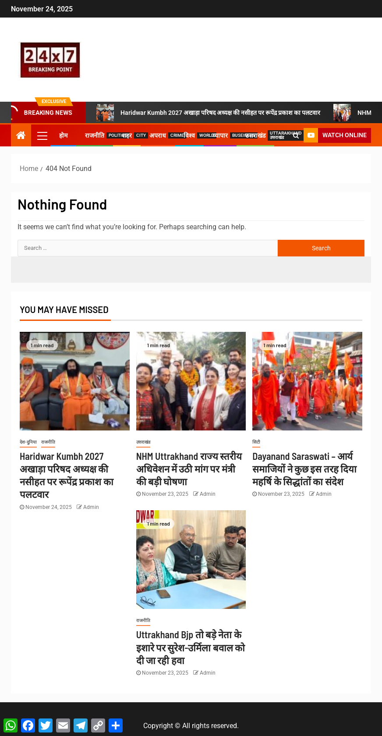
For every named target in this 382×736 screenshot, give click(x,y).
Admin (91, 507)
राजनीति (94, 135)
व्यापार (220, 135)
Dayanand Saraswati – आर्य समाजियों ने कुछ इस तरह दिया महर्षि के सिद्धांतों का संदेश (304, 468)
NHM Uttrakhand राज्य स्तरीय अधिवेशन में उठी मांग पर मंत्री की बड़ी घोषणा (189, 468)
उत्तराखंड (255, 135)
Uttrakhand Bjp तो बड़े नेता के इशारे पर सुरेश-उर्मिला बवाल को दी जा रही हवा (190, 647)
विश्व (189, 135)
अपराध (157, 135)
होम (63, 135)
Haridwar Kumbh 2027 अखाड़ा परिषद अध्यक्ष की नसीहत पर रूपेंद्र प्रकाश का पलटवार (208, 112)
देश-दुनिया (28, 442)
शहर (127, 135)
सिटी (256, 442)
